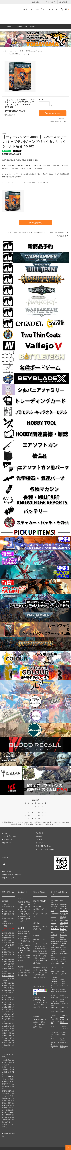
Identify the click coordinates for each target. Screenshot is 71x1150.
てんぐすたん (54, 1001)
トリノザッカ (64, 1003)
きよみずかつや (55, 970)
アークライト (54, 961)
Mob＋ (52, 932)
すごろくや (63, 991)
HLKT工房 (53, 920)
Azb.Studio (54, 908)
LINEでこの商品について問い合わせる (20, 232)
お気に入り (10, 115)
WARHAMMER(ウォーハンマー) (19, 54)
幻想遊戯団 (54, 979)
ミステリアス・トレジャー (64, 1028)
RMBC (52, 938)
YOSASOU (63, 958)
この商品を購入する (35, 223)
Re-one (62, 936)
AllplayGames (54, 904)
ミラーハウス (54, 1031)
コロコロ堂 (54, 983)
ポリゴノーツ (54, 1026)
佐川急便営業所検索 (8, 959)
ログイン (51, 2)
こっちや (62, 981)
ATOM (9, 871)
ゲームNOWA (54, 976)
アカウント (37, 2)
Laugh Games (64, 926)
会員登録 (64, 2)
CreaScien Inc (64, 910)
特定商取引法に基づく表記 (58, 121)
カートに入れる (52, 113)
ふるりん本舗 (64, 1018)
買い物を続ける (63, 236)
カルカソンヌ (64, 967)
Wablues (53, 956)
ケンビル (62, 976)
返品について (62, 118)
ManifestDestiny (55, 928)
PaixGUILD (54, 934)
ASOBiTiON (54, 906)
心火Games (54, 981)
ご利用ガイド (10, 26)
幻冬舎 (62, 979)
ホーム (4, 51)
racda (52, 936)
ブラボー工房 (54, 1018)
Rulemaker (63, 938)
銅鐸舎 (62, 1001)
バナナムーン (54, 1007)
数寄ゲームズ (64, 989)
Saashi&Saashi (55, 940)
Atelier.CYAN (63, 906)
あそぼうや (63, 961)
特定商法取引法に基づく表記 (12, 874)
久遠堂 (62, 970)
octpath (62, 932)
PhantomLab (63, 934)
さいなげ (62, 983)
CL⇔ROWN (63, 908)
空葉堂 (62, 995)
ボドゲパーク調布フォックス (64, 1022)
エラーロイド (64, 963)
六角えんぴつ (64, 1041)
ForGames (53, 916)
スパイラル (54, 995)
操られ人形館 (54, 997)
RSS (3, 871)
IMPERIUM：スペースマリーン (35, 51)
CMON (52, 910)
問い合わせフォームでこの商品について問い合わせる (51, 232)
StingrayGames (55, 947)
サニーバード (64, 985)
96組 (61, 900)
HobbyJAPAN (64, 920)
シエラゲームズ (55, 989)
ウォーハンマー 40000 (16, 51)
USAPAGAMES (64, 953)
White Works (54, 958)
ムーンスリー (64, 1031)
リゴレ (52, 1038)
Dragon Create (55, 912)
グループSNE (54, 973)
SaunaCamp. (63, 940)
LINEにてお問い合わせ (26, 26)
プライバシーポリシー (10, 877)
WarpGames (63, 956)
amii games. (63, 904)
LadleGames (54, 926)
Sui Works (63, 947)
